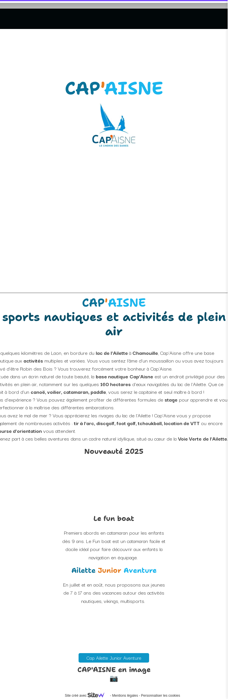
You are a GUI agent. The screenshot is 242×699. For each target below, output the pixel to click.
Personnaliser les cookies (160, 696)
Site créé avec (87, 696)
